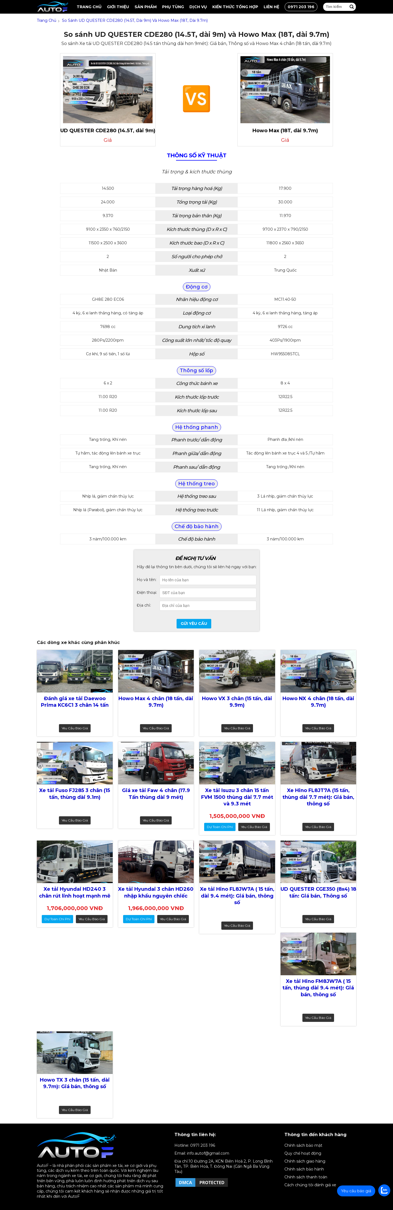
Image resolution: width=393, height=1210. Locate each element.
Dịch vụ (198, 6)
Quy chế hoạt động (302, 1153)
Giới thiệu (118, 6)
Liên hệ (271, 6)
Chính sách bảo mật (303, 1145)
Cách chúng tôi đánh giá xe (310, 1184)
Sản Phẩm (146, 6)
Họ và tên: (146, 579)
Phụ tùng (173, 6)
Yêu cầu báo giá (75, 728)
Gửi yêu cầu (194, 623)
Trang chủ (89, 6)
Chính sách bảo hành (304, 1169)
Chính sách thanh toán (305, 1177)
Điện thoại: (147, 592)
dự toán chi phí (220, 827)
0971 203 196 (301, 6)
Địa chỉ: (144, 605)
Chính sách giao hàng (304, 1161)
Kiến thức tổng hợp (235, 6)
